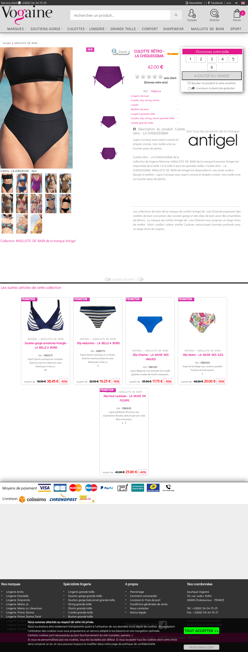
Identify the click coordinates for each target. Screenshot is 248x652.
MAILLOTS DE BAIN (26, 43)
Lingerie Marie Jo (17, 604)
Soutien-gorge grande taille (85, 596)
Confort (150, 28)
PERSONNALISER (201, 647)
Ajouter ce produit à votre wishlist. (211, 83)
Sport (235, 28)
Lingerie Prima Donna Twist (23, 616)
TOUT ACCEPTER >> (201, 630)
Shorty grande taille (80, 608)
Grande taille (123, 28)
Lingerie (97, 28)
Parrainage (137, 592)
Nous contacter (139, 608)
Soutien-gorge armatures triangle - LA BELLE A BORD (45, 345)
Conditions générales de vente (148, 604)
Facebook (215, 3)
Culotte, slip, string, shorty (145, 100)
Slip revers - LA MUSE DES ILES (203, 355)
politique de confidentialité (138, 644)
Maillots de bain (207, 28)
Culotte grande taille (80, 612)
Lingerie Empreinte (18, 600)
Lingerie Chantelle (17, 596)
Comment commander (143, 596)
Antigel (7, 43)
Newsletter (194, 3)
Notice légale (138, 612)
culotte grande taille (142, 122)
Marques (15, 28)
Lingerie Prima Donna (20, 612)
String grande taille (80, 604)
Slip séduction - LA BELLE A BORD (98, 343)
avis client (170, 78)
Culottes (76, 28)
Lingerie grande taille (143, 113)
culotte (134, 104)
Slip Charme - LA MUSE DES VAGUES (151, 357)
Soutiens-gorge (46, 28)
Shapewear (173, 28)
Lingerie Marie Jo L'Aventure (24, 608)
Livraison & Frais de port (145, 600)
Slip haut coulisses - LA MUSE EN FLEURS (124, 398)
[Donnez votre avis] (156, 82)
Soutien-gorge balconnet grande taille (91, 600)
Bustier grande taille (80, 616)
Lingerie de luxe (140, 96)
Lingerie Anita (14, 592)
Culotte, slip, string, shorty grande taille (152, 118)
